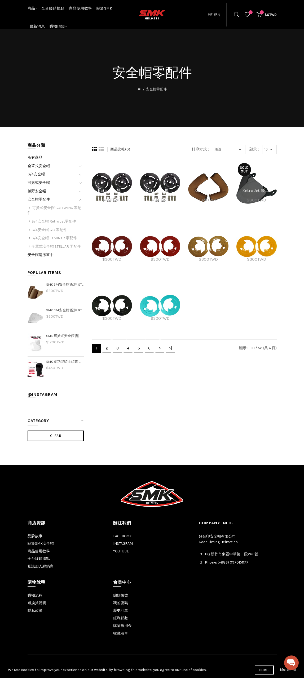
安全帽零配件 (156, 89)
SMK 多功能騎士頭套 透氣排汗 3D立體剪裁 (65, 362)
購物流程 (35, 595)
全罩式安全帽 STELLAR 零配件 (56, 246)
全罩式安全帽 (39, 166)
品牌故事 (35, 536)
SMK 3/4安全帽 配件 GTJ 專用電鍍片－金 (65, 284)
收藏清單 (120, 633)
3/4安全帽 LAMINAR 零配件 (54, 238)
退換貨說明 (37, 603)
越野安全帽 (37, 191)
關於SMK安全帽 (41, 543)
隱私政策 (35, 610)
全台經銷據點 (39, 558)
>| (170, 348)
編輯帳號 (120, 595)
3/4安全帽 (36, 174)
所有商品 (35, 157)
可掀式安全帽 (39, 182)
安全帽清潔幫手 (41, 254)
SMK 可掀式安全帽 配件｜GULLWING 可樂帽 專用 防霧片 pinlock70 (65, 336)
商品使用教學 (39, 551)
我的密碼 (120, 603)
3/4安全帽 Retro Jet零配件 (54, 221)
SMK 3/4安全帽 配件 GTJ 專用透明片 (65, 310)
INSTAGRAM (123, 543)
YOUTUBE (121, 551)
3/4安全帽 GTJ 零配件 (49, 230)
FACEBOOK (122, 536)
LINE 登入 (213, 15)
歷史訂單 (120, 610)
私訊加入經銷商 (41, 566)
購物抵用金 (122, 625)
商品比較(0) (120, 149)
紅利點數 (120, 618)
